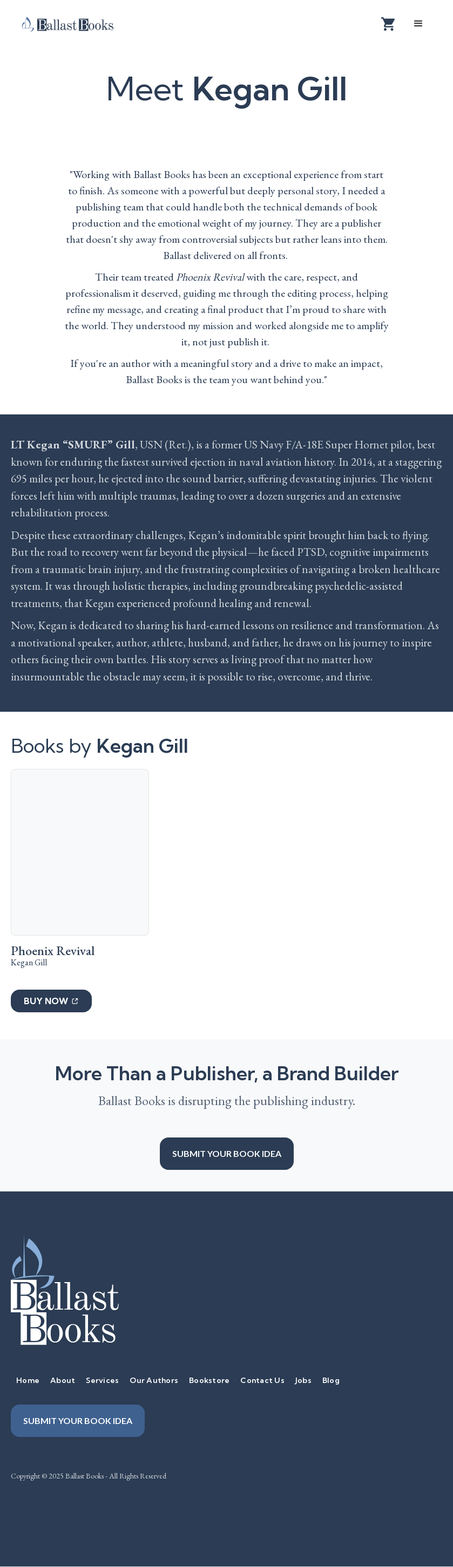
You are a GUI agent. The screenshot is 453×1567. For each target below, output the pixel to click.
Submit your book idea (226, 1153)
